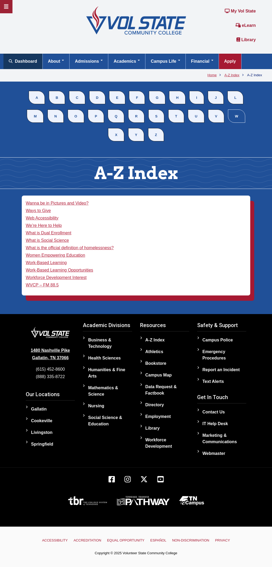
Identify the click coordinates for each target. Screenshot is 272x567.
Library (246, 39)
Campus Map (158, 375)
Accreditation (87, 540)
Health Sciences (104, 358)
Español (158, 540)
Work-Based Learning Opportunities (59, 270)
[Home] (136, 20)
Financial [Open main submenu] (202, 61)
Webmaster (213, 453)
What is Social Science (47, 240)
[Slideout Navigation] (6, 6)
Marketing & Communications (219, 438)
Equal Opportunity (126, 540)
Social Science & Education (105, 420)
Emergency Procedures (214, 354)
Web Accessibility (42, 218)
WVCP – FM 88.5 (42, 285)
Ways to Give (38, 210)
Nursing (96, 406)
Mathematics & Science (103, 391)
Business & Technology (100, 343)
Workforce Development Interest (56, 277)
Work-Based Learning (46, 262)
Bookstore (155, 363)
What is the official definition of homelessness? (70, 248)
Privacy (222, 540)
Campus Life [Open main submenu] (165, 61)
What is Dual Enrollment (48, 233)
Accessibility (55, 540)
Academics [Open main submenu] (127, 61)
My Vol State (240, 11)
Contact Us (213, 412)
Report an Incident (221, 369)
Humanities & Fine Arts (106, 372)
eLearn (245, 25)
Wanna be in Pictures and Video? (57, 203)
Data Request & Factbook (161, 389)
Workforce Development (158, 443)
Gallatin (39, 409)
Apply (230, 61)
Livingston (42, 432)
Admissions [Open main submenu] (89, 61)
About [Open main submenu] (56, 61)
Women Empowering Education (55, 255)
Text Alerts (213, 381)
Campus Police (217, 340)
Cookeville (41, 420)
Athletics (154, 351)
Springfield (42, 444)
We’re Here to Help (44, 225)
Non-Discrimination (190, 540)
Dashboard (23, 61)
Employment (158, 416)
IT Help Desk (215, 423)
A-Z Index (155, 340)
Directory (154, 405)
